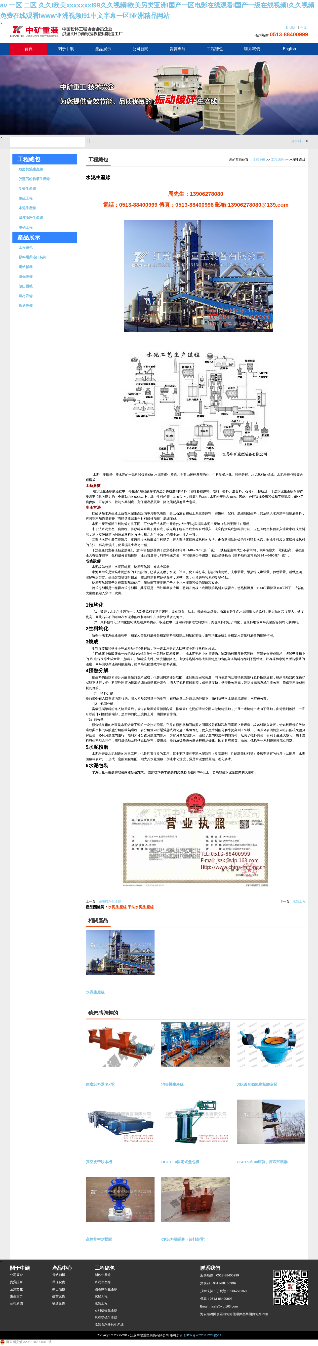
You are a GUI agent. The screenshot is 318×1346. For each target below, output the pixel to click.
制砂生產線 (27, 189)
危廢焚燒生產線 (31, 169)
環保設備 (26, 276)
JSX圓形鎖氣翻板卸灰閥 (258, 1084)
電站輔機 (26, 267)
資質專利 (178, 49)
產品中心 (62, 1268)
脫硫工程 (26, 198)
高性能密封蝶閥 (100, 1239)
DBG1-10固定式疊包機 (181, 1162)
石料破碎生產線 (106, 1310)
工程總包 (215, 49)
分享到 (296, 141)
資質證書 (16, 1282)
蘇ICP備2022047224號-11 (203, 1335)
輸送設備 (26, 306)
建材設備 (26, 296)
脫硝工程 (26, 227)
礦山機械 (26, 286)
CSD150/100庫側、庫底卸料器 (264, 1162)
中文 (303, 27)
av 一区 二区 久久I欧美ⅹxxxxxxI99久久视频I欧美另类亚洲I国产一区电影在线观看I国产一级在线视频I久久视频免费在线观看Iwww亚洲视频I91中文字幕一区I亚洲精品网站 (157, 10)
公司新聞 (140, 49)
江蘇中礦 (258, 159)
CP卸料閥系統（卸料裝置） (185, 1239)
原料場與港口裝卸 (32, 257)
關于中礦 (66, 49)
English (290, 27)
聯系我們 (252, 49)
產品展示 (103, 49)
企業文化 (16, 1289)
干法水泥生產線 (141, 907)
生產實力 (16, 1296)
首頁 (29, 49)
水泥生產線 (27, 208)
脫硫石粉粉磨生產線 (34, 179)
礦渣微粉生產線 (31, 218)
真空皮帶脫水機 (100, 1162)
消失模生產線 (173, 1084)
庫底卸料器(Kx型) (101, 1084)
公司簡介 (16, 1275)
